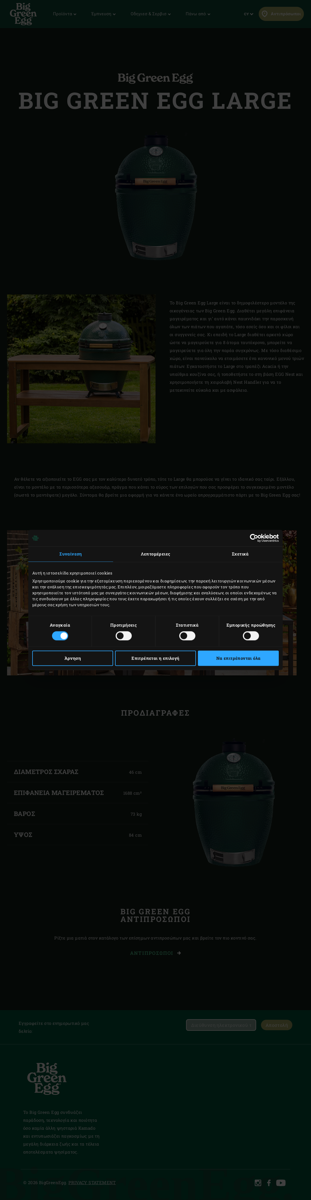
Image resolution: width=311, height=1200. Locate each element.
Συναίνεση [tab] (70, 554)
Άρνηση (72, 658)
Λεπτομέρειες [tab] (155, 554)
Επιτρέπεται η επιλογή (155, 658)
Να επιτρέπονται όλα (238, 658)
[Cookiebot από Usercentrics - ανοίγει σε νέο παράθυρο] (254, 538)
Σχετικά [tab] (240, 554)
